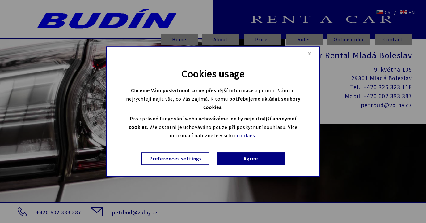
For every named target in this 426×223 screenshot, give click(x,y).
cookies (246, 135)
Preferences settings (175, 158)
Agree (250, 158)
